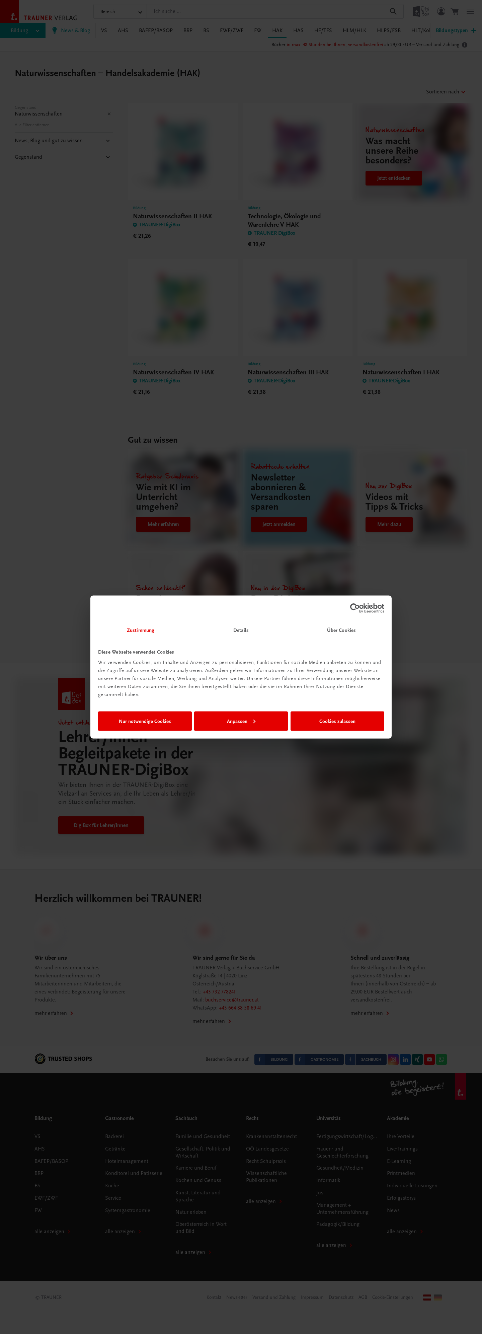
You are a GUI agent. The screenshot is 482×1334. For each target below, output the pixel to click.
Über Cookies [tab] (341, 630)
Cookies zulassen (337, 721)
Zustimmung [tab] (140, 630)
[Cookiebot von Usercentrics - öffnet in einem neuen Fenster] (355, 608)
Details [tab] (241, 630)
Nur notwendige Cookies (145, 721)
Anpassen (241, 721)
